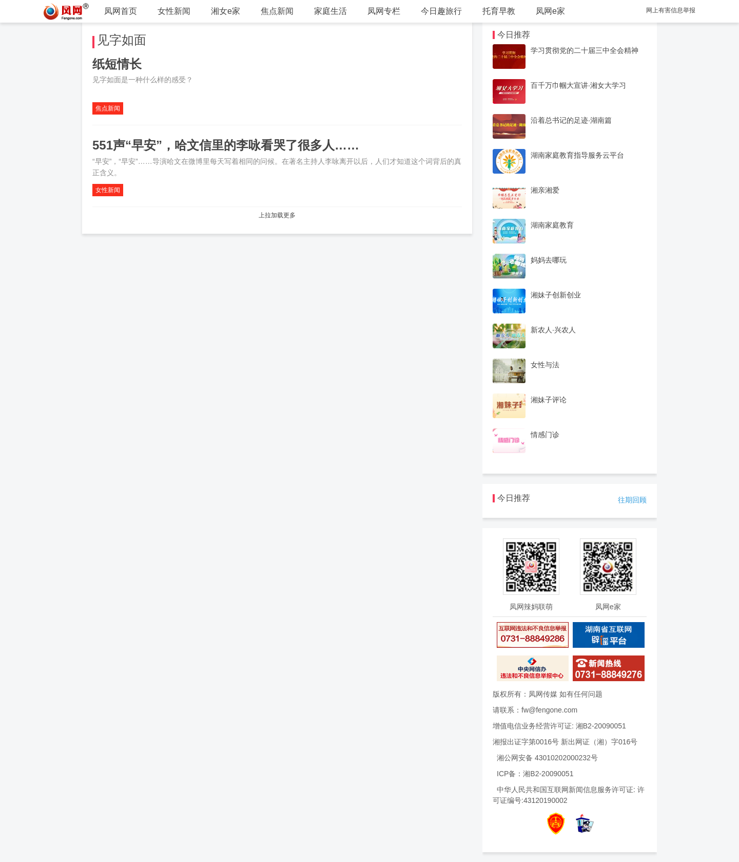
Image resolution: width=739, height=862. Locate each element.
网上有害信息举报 (670, 10)
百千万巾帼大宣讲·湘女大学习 (578, 85)
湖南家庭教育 (552, 225)
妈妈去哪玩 (549, 260)
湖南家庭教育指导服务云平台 (577, 155)
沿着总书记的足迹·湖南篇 (571, 120)
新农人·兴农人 (553, 330)
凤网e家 (550, 11)
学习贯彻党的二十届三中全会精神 (584, 50)
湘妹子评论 (549, 400)
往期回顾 (632, 500)
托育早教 (498, 11)
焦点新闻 (277, 11)
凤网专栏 (383, 11)
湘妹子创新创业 (556, 295)
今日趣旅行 (441, 11)
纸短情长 (117, 64)
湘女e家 (225, 11)
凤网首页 (120, 11)
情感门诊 (545, 434)
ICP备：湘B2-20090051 (535, 774)
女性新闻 (174, 11)
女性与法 (545, 365)
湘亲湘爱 (545, 190)
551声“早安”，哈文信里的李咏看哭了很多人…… (225, 145)
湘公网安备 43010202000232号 (547, 758)
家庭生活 (330, 11)
